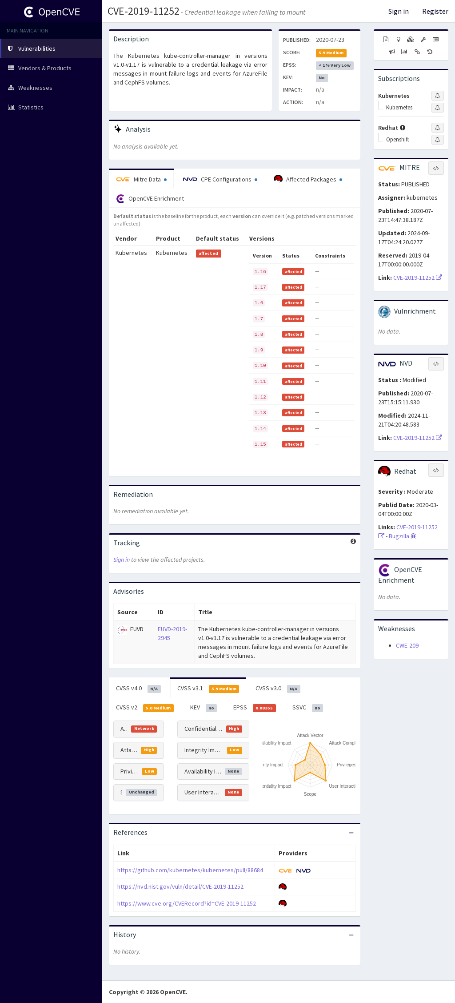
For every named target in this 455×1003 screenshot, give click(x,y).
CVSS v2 (145, 707)
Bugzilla (402, 536)
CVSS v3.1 (208, 688)
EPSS (254, 707)
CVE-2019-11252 (144, 11)
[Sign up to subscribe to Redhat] (437, 128)
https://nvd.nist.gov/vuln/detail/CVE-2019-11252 (180, 886)
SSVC (307, 707)
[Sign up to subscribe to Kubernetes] (437, 96)
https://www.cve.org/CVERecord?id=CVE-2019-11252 (186, 903)
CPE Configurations (220, 179)
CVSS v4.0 (138, 688)
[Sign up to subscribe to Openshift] (437, 140)
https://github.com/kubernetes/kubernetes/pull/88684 (190, 870)
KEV (203, 707)
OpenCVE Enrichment (150, 198)
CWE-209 (407, 645)
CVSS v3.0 (277, 688)
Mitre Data (141, 179)
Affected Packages (308, 179)
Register (435, 11)
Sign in (398, 11)
